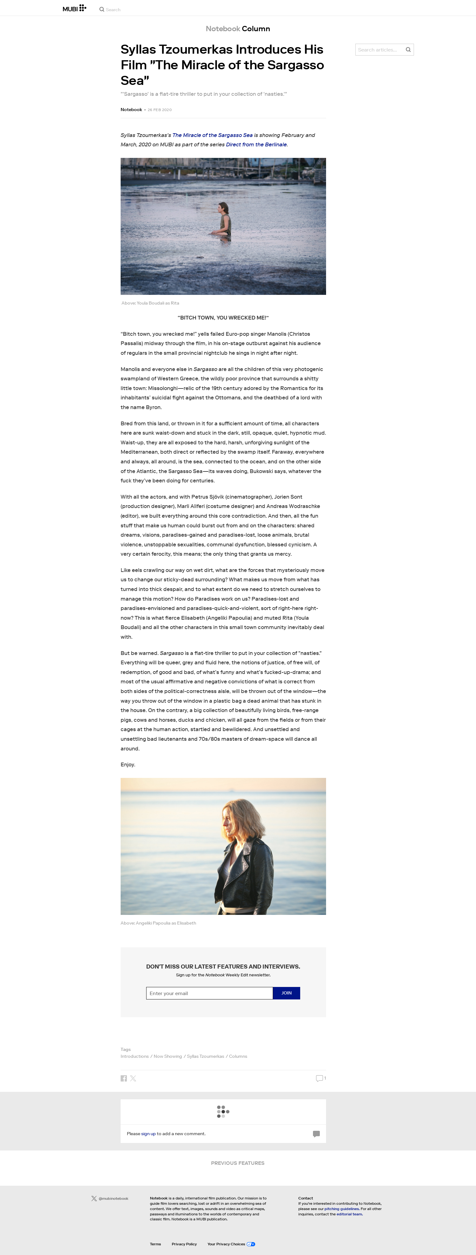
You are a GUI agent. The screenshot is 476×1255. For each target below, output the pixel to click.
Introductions (135, 1056)
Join (286, 993)
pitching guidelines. (342, 1208)
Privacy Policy (184, 1244)
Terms (155, 1244)
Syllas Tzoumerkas (205, 1056)
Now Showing (168, 1056)
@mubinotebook (109, 1198)
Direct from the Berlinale (256, 144)
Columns (238, 1056)
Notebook (131, 109)
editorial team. (350, 1214)
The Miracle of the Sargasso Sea (212, 135)
